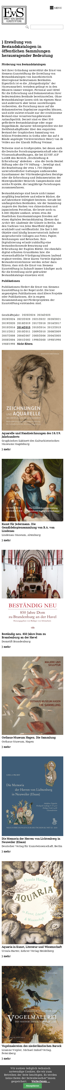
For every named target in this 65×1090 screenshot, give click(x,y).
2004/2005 (54, 335)
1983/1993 (8, 343)
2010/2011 (24, 331)
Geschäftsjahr (10, 315)
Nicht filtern (25, 343)
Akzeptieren (32, 1085)
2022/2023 (24, 319)
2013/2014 (39, 327)
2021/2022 (39, 319)
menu (58, 7)
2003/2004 (8, 339)
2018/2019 (24, 323)
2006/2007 (24, 335)
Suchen (27, 27)
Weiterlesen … (41, 1081)
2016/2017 (54, 323)
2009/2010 (39, 331)
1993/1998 (54, 339)
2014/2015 (24, 327)
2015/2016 (8, 327)
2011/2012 (8, 331)
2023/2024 (8, 319)
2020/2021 (54, 319)
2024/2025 (44, 315)
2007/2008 (8, 335)
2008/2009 (54, 331)
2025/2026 (28, 315)
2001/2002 (24, 339)
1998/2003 (39, 339)
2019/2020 (8, 323)
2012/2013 (54, 327)
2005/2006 (39, 335)
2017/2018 (39, 323)
